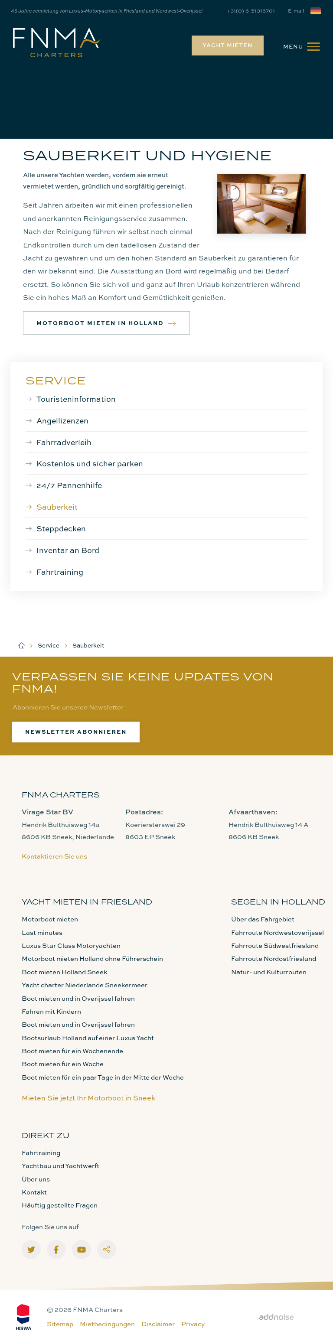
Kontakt (34, 1192)
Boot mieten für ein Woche (63, 1063)
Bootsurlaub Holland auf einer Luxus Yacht (88, 1037)
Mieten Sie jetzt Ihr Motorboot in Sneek (88, 1098)
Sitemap (60, 1323)
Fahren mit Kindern (51, 1011)
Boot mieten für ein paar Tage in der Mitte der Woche (103, 1077)
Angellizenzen (62, 420)
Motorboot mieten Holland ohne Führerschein (92, 958)
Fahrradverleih (63, 442)
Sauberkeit (57, 506)
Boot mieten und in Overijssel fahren (78, 998)
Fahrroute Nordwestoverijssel (277, 932)
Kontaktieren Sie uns (54, 856)
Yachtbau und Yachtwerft (60, 1165)
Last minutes (42, 932)
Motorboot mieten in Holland (106, 323)
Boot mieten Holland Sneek (64, 971)
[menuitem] (225, 45)
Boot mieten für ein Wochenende (72, 1050)
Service (56, 380)
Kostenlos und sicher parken (89, 463)
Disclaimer (158, 1323)
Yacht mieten (227, 45)
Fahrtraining (59, 571)
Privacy (193, 1323)
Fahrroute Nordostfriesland (273, 958)
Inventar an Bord (67, 550)
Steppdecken (61, 528)
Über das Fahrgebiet (262, 919)
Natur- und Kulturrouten (269, 971)
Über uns (36, 1179)
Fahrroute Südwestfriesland (275, 945)
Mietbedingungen (107, 1323)
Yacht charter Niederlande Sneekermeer (84, 984)
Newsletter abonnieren (76, 731)
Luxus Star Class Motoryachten (71, 945)
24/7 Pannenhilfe (69, 485)
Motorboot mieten (50, 919)
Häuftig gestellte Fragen (60, 1205)
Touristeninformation (76, 399)
